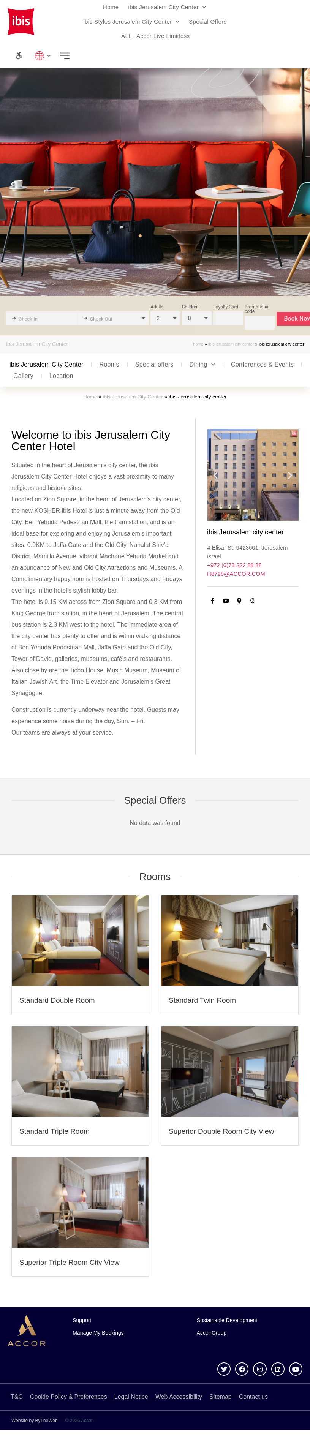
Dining (202, 364)
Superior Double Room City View (221, 1131)
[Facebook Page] (212, 601)
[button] (215, 475)
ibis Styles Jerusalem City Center (131, 22)
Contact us (253, 1397)
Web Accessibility (178, 1397)
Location (61, 376)
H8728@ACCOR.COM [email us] (236, 573)
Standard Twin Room (202, 1000)
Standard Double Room (57, 1000)
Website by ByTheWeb (34, 1420)
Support (82, 1320)
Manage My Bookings (98, 1333)
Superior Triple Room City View (69, 1262)
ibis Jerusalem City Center (167, 7)
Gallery (23, 376)
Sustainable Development (227, 1320)
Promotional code (257, 309)
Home (111, 7)
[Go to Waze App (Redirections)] (252, 601)
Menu (67, 56)
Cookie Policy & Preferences (68, 1397)
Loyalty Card (225, 307)
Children (190, 307)
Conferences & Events (262, 364)
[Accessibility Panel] (18, 55)
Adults (156, 307)
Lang (43, 56)
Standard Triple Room (54, 1131)
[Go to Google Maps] (239, 601)
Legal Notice (131, 1397)
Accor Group (212, 1333)
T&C (17, 1397)
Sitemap (220, 1397)
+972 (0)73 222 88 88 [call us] (234, 565)
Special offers (154, 364)
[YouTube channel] (226, 601)
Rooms (109, 364)
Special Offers (208, 21)
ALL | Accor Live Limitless (155, 36)
